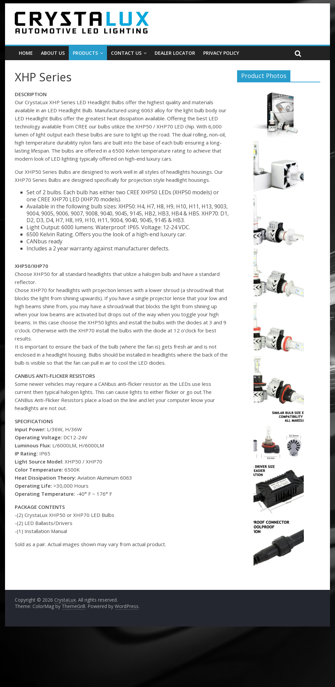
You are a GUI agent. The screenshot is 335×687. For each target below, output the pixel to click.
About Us (53, 53)
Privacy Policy (221, 53)
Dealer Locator (175, 53)
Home (26, 53)
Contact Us (126, 53)
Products (85, 53)
